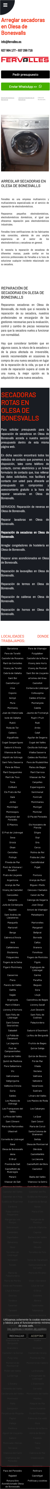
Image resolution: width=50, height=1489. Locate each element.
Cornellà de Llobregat (12, 1139)
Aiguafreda (12, 737)
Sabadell (12, 1030)
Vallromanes (12, 1075)
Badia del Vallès (37, 1176)
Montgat (37, 806)
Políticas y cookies (37, 1480)
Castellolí (37, 683)
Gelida (37, 1139)
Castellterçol (12, 683)
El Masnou (12, 824)
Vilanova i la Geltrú (37, 1181)
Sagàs (12, 994)
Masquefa (12, 922)
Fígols (37, 962)
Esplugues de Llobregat (37, 969)
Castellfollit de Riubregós (12, 1170)
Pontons (37, 875)
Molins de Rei (37, 852)
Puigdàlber (37, 653)
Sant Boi (12, 678)
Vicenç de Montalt (37, 668)
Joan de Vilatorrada (12, 712)
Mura (12, 702)
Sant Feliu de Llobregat (12, 1016)
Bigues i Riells (37, 884)
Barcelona (12, 648)
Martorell (12, 927)
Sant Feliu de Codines (37, 1016)
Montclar (37, 811)
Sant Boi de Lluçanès (37, 673)
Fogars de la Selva (12, 962)
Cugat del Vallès (37, 742)
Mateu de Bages (37, 767)
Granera (37, 947)
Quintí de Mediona (12, 1061)
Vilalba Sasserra (37, 752)
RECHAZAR (16, 1335)
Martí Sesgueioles (12, 772)
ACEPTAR (37, 1335)
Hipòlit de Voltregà (12, 757)
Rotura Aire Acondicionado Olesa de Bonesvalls (13, 1483)
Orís (37, 842)
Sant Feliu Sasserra (12, 762)
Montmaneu (37, 801)
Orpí (37, 837)
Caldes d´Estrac (37, 697)
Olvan (12, 847)
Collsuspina (37, 692)
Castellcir (37, 1168)
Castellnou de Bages (37, 999)
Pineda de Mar (12, 862)
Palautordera (37, 1022)
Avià (12, 942)
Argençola (12, 999)
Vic (12, 1071)
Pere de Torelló (13, 653)
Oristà (12, 842)
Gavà (12, 1144)
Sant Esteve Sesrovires (12, 1024)
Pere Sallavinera (12, 1066)
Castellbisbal (37, 862)
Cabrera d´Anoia (12, 937)
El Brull (12, 1159)
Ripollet (13, 909)
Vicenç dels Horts (37, 663)
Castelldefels (37, 1154)
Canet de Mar (37, 894)
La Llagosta (13, 1043)
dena (12, 1154)
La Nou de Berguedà (37, 1035)
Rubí (37, 722)
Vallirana (37, 1075)
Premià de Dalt (12, 1164)
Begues (37, 984)
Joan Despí (37, 904)
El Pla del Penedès (37, 816)
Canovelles (12, 894)
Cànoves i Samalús (37, 889)
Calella (37, 707)
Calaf (37, 732)
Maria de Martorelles (12, 1126)
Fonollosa (37, 952)
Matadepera (37, 914)
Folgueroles (12, 957)
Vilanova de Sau (12, 752)
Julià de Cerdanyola (12, 904)
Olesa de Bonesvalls (12, 1149)
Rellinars (37, 1470)
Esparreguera (37, 787)
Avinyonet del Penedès (12, 818)
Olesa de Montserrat (37, 1144)
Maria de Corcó (37, 1126)
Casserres (12, 975)
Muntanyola (37, 702)
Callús (37, 942)
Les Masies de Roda (37, 1100)
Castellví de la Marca (37, 658)
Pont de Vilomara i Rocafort (12, 869)
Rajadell (13, 1475)
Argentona (12, 880)
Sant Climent (12, 1121)
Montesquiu (12, 811)
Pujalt (37, 867)
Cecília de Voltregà (37, 747)
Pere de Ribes (12, 767)
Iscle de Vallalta (13, 717)
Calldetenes (12, 947)
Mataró (12, 1176)
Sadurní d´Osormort (37, 1030)
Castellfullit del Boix (37, 1164)
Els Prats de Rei (12, 791)
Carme (37, 975)
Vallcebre (37, 1080)
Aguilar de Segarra (37, 737)
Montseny (12, 707)
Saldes (12, 1095)
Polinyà (12, 857)
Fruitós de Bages (37, 1043)
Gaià (12, 796)
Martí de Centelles (12, 663)
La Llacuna (37, 1159)
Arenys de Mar (12, 884)
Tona (12, 782)
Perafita (37, 980)
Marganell (37, 927)
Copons (13, 692)
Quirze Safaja (37, 1048)
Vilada (37, 1066)
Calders (13, 732)
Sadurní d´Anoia (12, 747)
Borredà (37, 937)
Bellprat (37, 932)
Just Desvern (37, 1009)
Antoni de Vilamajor (37, 909)
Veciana (37, 1071)
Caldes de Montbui (37, 757)
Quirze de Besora (37, 1056)
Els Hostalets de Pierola (37, 826)
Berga (12, 932)
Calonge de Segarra (37, 899)
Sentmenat (37, 791)
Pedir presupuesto (25, 74)
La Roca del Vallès (12, 1116)
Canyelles (37, 782)
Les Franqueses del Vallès (12, 1110)
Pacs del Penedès (12, 1470)
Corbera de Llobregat (37, 687)
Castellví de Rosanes (12, 658)
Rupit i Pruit (37, 717)
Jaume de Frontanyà (37, 712)
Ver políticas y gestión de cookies (27, 1328)
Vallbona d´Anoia (12, 1085)
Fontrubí (37, 796)
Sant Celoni (37, 1121)
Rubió (12, 722)
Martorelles (37, 922)
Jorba (12, 801)
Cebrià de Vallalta (12, 673)
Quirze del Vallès (12, 1056)
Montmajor (12, 806)
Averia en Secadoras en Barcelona (26, 98)
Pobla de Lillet (37, 857)
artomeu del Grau (37, 678)
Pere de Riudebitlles (37, 762)
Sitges (37, 832)
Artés (37, 727)
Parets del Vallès (12, 984)
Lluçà (37, 994)
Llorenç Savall (37, 1004)
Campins (12, 899)
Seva (12, 837)
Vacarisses (37, 1085)
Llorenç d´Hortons (12, 1009)
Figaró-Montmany (12, 967)
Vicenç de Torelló (12, 668)
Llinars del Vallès (37, 1095)
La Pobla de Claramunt (13, 1037)
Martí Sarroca (37, 772)
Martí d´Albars (12, 1004)
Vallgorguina (12, 1080)
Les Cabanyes (37, 1108)
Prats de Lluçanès (12, 875)
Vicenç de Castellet (12, 889)
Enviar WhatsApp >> (25, 86)
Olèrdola (37, 1149)
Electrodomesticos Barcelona (7, 98)
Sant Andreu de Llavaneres (12, 916)
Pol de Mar (37, 1061)
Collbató (12, 787)
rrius (12, 687)
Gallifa (12, 989)
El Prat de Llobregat (12, 832)
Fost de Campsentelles (12, 1050)
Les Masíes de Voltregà (12, 1102)
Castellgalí (37, 1475)
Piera (12, 980)
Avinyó (12, 697)
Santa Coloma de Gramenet (37, 1133)
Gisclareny (12, 952)
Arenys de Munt (37, 880)
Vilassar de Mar (37, 777)
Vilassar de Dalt (12, 1181)
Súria (12, 1090)
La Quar (37, 1116)
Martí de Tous (12, 777)
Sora (37, 989)
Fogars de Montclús (37, 957)
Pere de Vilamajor (37, 648)
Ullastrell (12, 1131)
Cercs (37, 847)
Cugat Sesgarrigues (12, 742)
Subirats (37, 1090)
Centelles (13, 852)
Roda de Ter (12, 727)
